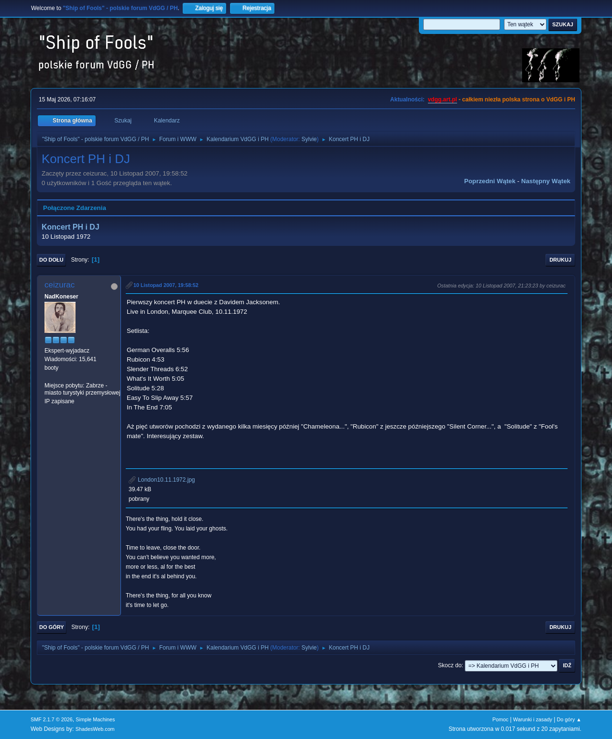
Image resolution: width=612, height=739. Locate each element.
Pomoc (500, 719)
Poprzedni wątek (489, 181)
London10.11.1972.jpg (162, 479)
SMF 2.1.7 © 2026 (52, 719)
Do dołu (51, 260)
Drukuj (560, 260)
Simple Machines (95, 719)
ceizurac (59, 284)
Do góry (51, 627)
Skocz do (449, 665)
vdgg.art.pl (442, 99)
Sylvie (309, 139)
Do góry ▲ (569, 719)
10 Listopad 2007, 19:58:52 (165, 285)
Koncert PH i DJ (70, 227)
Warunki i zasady (532, 719)
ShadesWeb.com (95, 729)
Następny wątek (545, 181)
